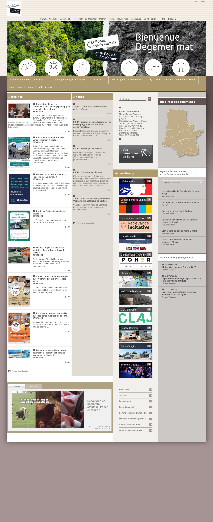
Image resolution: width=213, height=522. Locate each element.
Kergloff (79, 19)
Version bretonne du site (130, 430)
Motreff (102, 19)
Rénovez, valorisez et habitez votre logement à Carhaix (49, 138)
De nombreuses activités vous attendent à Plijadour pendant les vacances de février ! (49, 352)
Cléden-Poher (65, 19)
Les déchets (125, 401)
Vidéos (16, 386)
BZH (203, 1)
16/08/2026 (171, 264)
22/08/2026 (171, 276)
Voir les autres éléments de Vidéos (102, 427)
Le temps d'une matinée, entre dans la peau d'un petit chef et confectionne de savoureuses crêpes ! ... (50, 290)
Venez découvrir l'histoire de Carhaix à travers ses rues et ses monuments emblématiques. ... (90, 207)
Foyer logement (126, 407)
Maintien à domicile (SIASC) (132, 419)
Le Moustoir (91, 19)
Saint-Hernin (150, 19)
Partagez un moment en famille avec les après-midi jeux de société (50, 314)
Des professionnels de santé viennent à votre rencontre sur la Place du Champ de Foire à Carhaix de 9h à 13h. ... (91, 133)
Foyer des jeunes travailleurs (133, 413)
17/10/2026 (171, 289)
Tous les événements (85, 223)
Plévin (111, 19)
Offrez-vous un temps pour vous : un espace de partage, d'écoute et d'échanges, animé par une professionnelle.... (89, 156)
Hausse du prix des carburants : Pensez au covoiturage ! (50, 175)
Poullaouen (136, 19)
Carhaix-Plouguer (48, 19)
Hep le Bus (124, 389)
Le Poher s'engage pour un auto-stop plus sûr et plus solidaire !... (49, 221)
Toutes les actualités (20, 371)
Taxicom (123, 395)
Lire (68, 132)
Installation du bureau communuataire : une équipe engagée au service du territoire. (51, 106)
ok (149, 98)
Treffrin (161, 19)
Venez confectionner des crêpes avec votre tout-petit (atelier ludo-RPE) (50, 279)
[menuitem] (27, 80)
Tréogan (172, 19)
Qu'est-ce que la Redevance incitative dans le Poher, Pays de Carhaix (49, 250)
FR (196, 1)
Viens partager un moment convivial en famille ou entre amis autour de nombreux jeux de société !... (51, 324)
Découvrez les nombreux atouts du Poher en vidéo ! (97, 405)
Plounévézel (122, 19)
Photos (33, 386)
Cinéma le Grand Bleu (129, 424)
